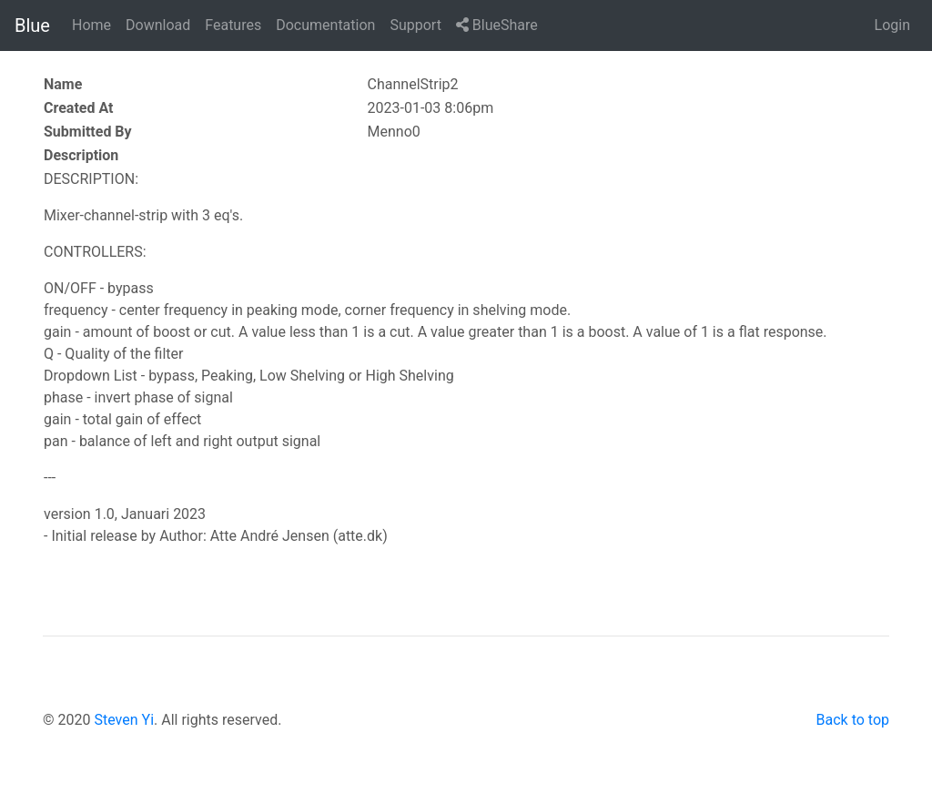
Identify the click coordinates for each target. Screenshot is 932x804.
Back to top (852, 719)
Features (233, 25)
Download (158, 25)
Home (91, 25)
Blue (32, 25)
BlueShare (497, 25)
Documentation (325, 25)
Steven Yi (124, 719)
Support (415, 25)
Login (892, 25)
